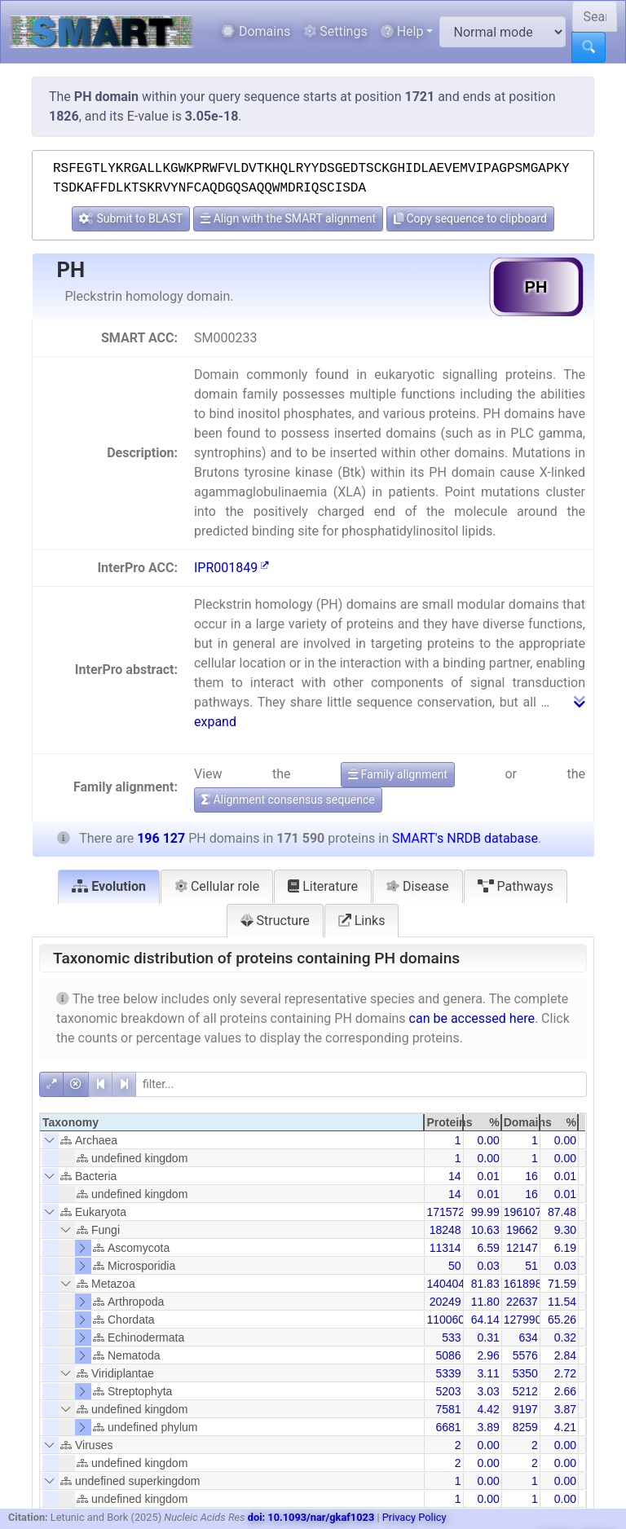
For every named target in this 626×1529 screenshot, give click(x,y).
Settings (335, 31)
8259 (525, 1427)
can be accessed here (472, 1018)
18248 (445, 1229)
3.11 (488, 1373)
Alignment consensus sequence (288, 799)
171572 (445, 1211)
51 (531, 1265)
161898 (523, 1283)
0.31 (488, 1337)
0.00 (488, 1140)
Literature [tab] (323, 886)
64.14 (485, 1319)
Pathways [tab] (515, 886)
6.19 (565, 1247)
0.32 (565, 1337)
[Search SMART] (594, 16)
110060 (445, 1319)
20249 (445, 1301)
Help (402, 31)
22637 (522, 1301)
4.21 (565, 1427)
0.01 (488, 1176)
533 (451, 1337)
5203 (448, 1391)
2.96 (488, 1355)
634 (527, 1337)
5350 (525, 1373)
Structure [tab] (275, 920)
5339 (448, 1373)
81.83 (485, 1283)
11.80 (485, 1301)
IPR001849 (231, 567)
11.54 (562, 1301)
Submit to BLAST (131, 218)
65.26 (562, 1319)
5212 (525, 1391)
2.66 (565, 1391)
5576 (525, 1355)
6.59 (488, 1247)
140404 (445, 1283)
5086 (448, 1355)
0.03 (488, 1265)
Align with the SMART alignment (288, 218)
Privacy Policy (414, 1517)
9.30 (565, 1229)
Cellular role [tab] (216, 886)
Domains (255, 31)
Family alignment (397, 774)
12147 (522, 1247)
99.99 (485, 1211)
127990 (523, 1319)
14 (454, 1176)
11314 (445, 1247)
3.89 (488, 1427)
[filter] (361, 1084)
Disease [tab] (417, 886)
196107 (523, 1211)
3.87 (565, 1409)
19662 (522, 1229)
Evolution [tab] (109, 886)
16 (531, 1176)
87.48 (562, 1211)
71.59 (562, 1283)
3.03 (488, 1391)
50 (454, 1265)
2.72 (565, 1373)
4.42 (488, 1409)
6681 (448, 1427)
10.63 (485, 1229)
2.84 (565, 1355)
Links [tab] (362, 920)
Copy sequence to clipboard (470, 218)
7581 (448, 1409)
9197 (525, 1409)
